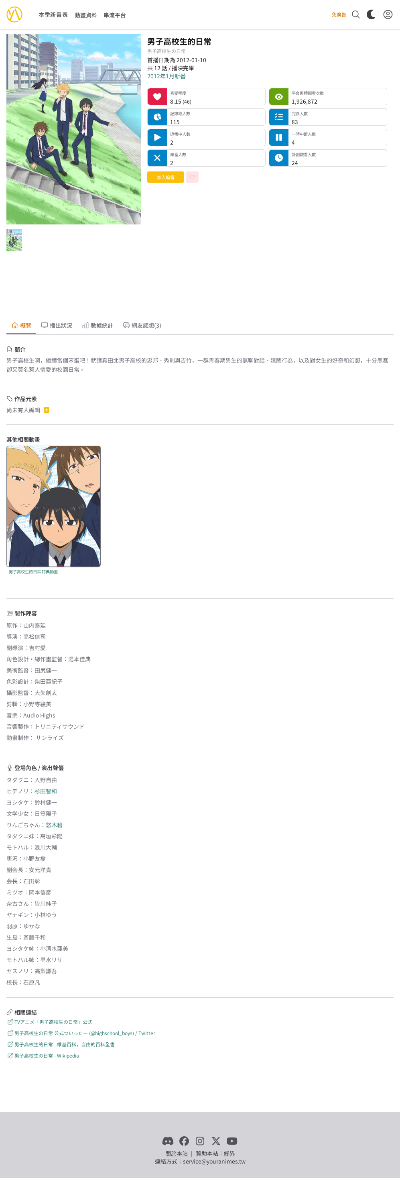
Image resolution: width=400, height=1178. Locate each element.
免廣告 (339, 14)
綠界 (229, 1153)
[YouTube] (232, 1141)
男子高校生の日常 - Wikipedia (42, 1055)
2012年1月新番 (166, 76)
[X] (216, 1141)
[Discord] (168, 1141)
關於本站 (176, 1153)
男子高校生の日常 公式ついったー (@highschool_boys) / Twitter (80, 1032)
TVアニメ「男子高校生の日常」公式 (49, 1021)
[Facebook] (184, 1141)
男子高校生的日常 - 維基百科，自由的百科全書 (60, 1044)
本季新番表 (53, 14)
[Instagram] (200, 1141)
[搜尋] (356, 14)
